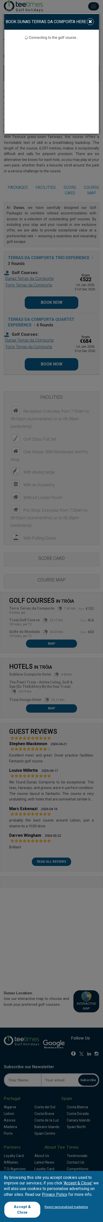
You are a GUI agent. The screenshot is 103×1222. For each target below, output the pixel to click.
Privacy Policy (54, 1194)
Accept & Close (22, 1209)
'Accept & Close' (77, 1183)
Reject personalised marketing (66, 1207)
